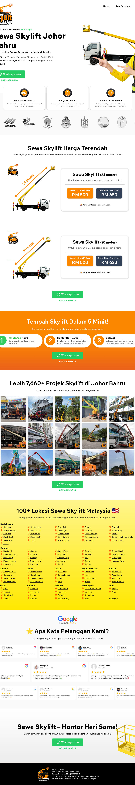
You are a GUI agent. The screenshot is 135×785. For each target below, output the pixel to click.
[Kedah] (63, 568)
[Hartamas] (96, 540)
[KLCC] (15, 543)
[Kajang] (96, 564)
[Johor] (36, 568)
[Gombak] (69, 554)
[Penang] (9, 568)
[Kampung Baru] (96, 537)
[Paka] (96, 598)
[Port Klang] (15, 557)
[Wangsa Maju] (15, 530)
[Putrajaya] (117, 598)
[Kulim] (69, 578)
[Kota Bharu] (69, 588)
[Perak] (9, 585)
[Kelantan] (63, 585)
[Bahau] (96, 581)
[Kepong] (96, 530)
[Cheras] (96, 527)
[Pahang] (36, 585)
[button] (124, 6)
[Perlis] (117, 585)
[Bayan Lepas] (15, 578)
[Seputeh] (15, 533)
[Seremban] (96, 571)
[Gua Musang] (69, 598)
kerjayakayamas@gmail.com (68, 771)
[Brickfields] (42, 533)
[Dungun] (96, 592)
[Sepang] (96, 554)
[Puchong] (42, 564)
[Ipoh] (14, 588)
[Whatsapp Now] (67, 294)
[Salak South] (15, 537)
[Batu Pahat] (42, 575)
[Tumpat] (69, 595)
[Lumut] (14, 598)
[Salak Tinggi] (42, 561)
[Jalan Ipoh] (15, 540)
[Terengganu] (90, 585)
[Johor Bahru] (42, 571)
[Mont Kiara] (42, 530)
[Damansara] (42, 527)
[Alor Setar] (69, 571)
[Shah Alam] (15, 564)
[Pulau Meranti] (15, 561)
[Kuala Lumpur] (9, 524)
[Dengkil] (96, 551)
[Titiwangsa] (69, 530)
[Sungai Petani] (69, 575)
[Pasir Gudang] (42, 578)
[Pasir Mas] (69, 592)
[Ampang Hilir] (69, 540)
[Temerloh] (42, 592)
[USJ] (96, 557)
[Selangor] (9, 548)
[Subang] (42, 557)
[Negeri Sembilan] (90, 568)
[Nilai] (96, 575)
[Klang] (96, 561)
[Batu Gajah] (14, 595)
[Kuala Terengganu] (96, 588)
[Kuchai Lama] (69, 533)
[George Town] (15, 571)
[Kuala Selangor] (15, 554)
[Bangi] (69, 564)
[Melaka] (117, 568)
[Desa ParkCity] (96, 533)
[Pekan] (42, 595)
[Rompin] (42, 598)
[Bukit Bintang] (69, 537)
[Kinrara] (42, 554)
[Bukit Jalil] (69, 527)
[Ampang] (69, 561)
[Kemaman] (96, 595)
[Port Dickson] (96, 578)
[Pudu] (42, 540)
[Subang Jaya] (69, 557)
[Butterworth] (15, 575)
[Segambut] (42, 537)
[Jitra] (69, 581)
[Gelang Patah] (42, 581)
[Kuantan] (42, 588)
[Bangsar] (15, 527)
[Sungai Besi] (69, 551)
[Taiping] (14, 592)
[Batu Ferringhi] (15, 581)
